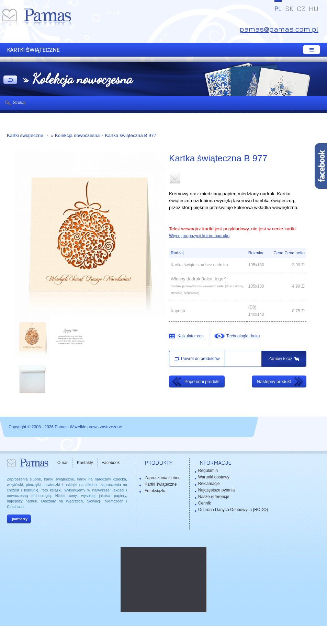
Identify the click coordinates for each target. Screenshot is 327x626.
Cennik (204, 503)
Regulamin (208, 470)
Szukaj (19, 102)
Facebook (111, 462)
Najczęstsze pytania (216, 490)
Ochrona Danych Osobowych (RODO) (233, 509)
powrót (10, 80)
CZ (301, 8)
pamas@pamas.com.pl (279, 29)
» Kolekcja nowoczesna (75, 135)
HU (313, 8)
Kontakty (85, 462)
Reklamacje (209, 483)
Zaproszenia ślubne (163, 477)
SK (289, 8)
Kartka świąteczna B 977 (130, 135)
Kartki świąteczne (26, 135)
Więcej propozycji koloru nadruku (199, 235)
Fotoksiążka (156, 490)
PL (278, 8)
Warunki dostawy (213, 477)
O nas (62, 462)
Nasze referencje (213, 496)
